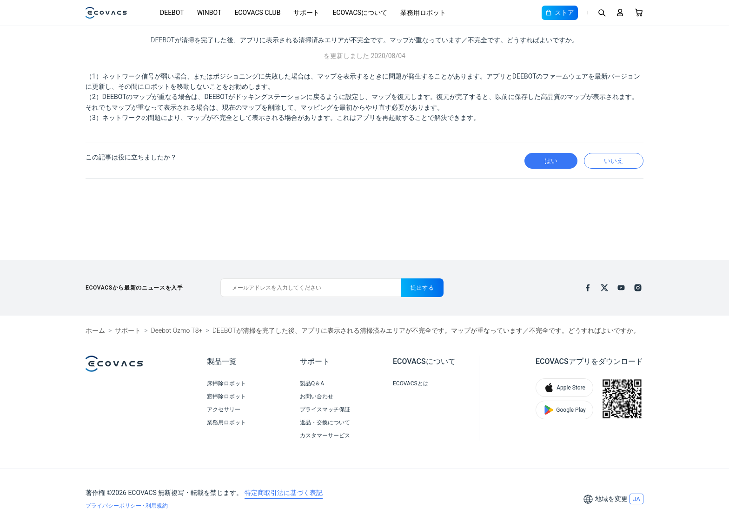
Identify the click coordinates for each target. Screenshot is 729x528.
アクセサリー (223, 409)
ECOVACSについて (359, 12)
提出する (422, 287)
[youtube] (621, 287)
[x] (604, 287)
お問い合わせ (316, 396)
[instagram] (637, 287)
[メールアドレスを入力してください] (310, 287)
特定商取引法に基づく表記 (284, 492)
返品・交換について (325, 422)
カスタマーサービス (325, 435)
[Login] (620, 12)
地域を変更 (611, 498)
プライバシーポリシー (114, 505)
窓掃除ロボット (226, 396)
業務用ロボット (423, 12)
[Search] (601, 12)
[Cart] (638, 12)
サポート (306, 12)
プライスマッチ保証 (325, 409)
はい (550, 161)
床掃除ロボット (226, 383)
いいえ (613, 161)
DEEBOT (172, 12)
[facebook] (587, 287)
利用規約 (157, 505)
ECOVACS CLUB (257, 12)
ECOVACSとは (411, 383)
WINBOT (209, 12)
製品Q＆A (312, 383)
